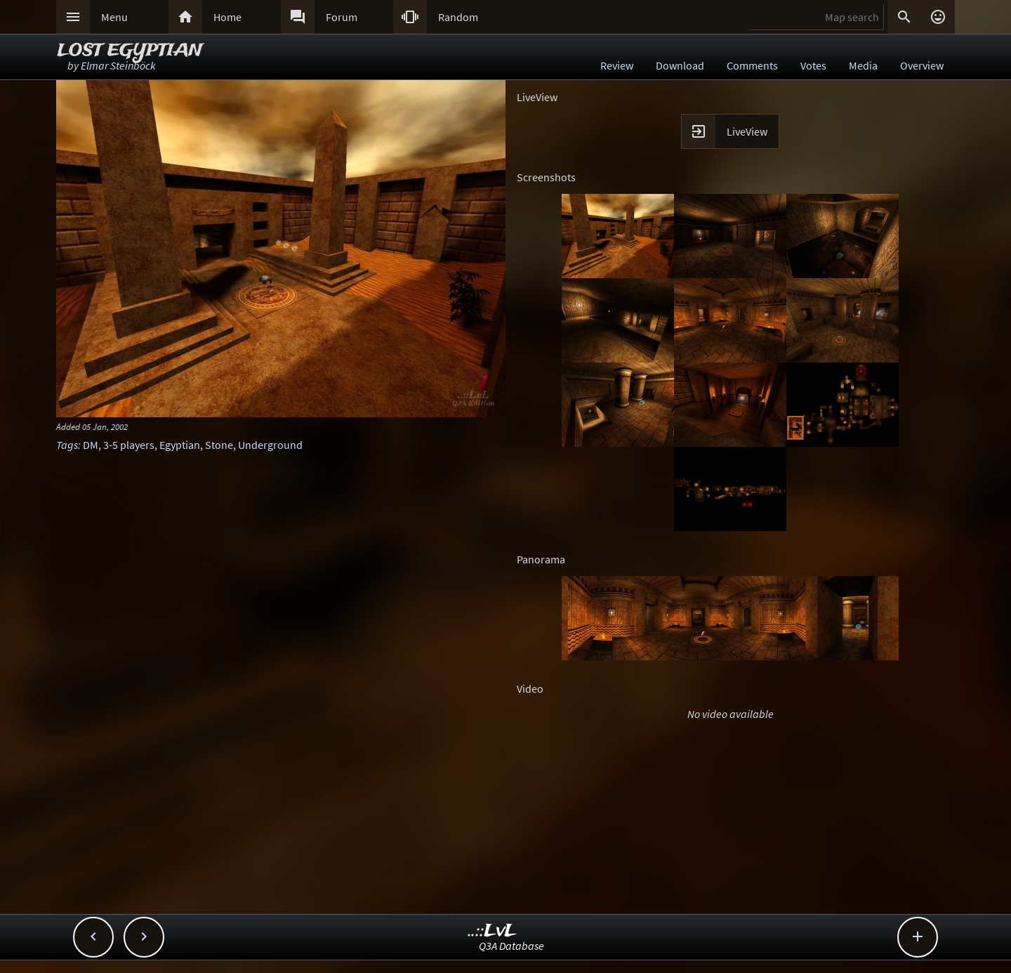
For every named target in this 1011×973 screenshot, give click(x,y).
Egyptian (179, 445)
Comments (752, 65)
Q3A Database (511, 946)
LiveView (747, 131)
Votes (813, 65)
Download (680, 65)
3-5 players (128, 445)
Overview (922, 65)
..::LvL (492, 931)
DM (90, 445)
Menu (114, 17)
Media (863, 65)
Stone (219, 445)
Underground (270, 445)
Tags (67, 445)
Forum (341, 17)
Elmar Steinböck (118, 65)
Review (616, 65)
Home (227, 17)
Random (458, 17)
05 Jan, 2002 (105, 426)
